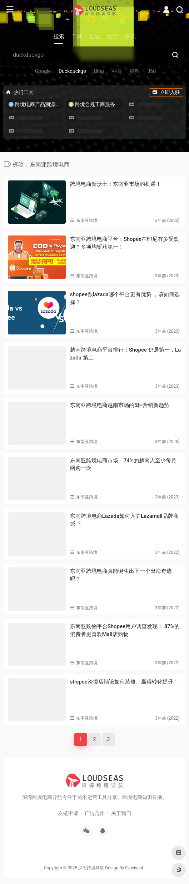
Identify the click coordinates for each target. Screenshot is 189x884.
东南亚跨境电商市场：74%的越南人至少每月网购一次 (123, 464)
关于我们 (121, 813)
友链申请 (68, 813)
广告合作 (95, 813)
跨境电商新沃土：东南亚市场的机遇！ (115, 184)
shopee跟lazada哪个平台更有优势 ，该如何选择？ (125, 298)
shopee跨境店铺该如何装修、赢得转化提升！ (124, 682)
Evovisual (134, 867)
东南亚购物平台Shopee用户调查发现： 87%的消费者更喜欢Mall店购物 (125, 630)
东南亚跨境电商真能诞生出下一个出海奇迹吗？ (121, 575)
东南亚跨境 (87, 220)
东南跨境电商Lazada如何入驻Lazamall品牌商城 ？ (124, 520)
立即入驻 (166, 92)
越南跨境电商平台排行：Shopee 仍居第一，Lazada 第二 (125, 354)
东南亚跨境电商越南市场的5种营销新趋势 (120, 405)
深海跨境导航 (91, 867)
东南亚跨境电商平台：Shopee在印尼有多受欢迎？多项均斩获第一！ (124, 243)
